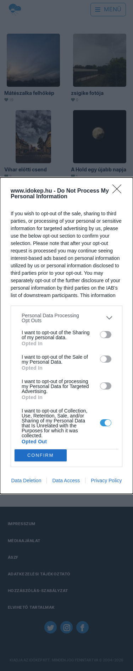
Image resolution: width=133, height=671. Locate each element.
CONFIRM (40, 455)
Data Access (66, 480)
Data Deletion (26, 480)
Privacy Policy (106, 480)
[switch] (105, 334)
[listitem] (66, 318)
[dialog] (66, 335)
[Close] (119, 191)
